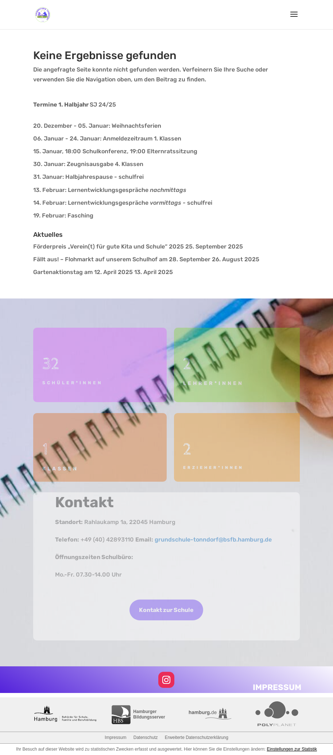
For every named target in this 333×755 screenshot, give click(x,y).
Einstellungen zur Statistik (292, 749)
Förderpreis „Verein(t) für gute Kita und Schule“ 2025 (108, 246)
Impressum (115, 737)
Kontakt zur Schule (166, 609)
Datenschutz (145, 737)
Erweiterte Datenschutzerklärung (196, 737)
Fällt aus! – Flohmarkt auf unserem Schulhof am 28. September (121, 259)
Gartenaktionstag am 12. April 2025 (83, 272)
